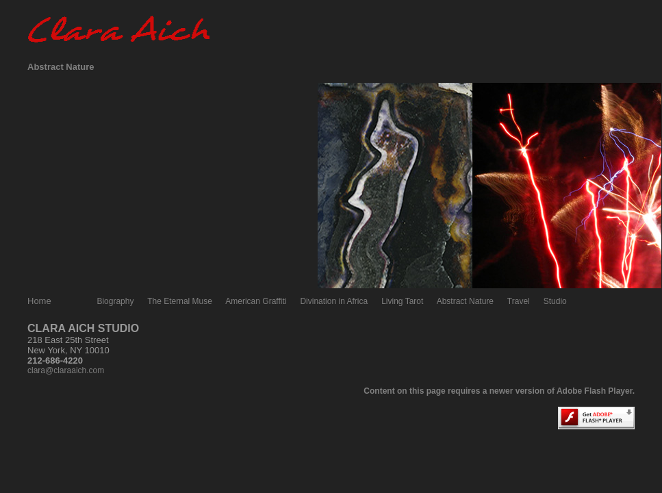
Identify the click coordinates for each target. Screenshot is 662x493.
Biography (115, 301)
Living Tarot (402, 301)
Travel (518, 301)
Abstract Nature (465, 301)
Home (39, 301)
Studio (555, 301)
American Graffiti (255, 301)
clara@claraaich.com (65, 370)
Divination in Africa (334, 301)
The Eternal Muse (179, 301)
